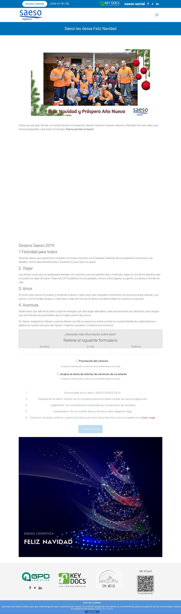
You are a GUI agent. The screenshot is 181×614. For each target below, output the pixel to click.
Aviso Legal (148, 417)
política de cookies (104, 608)
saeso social (134, 4)
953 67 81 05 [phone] (60, 3)
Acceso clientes (34, 3)
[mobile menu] (157, 15)
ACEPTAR (92, 612)
